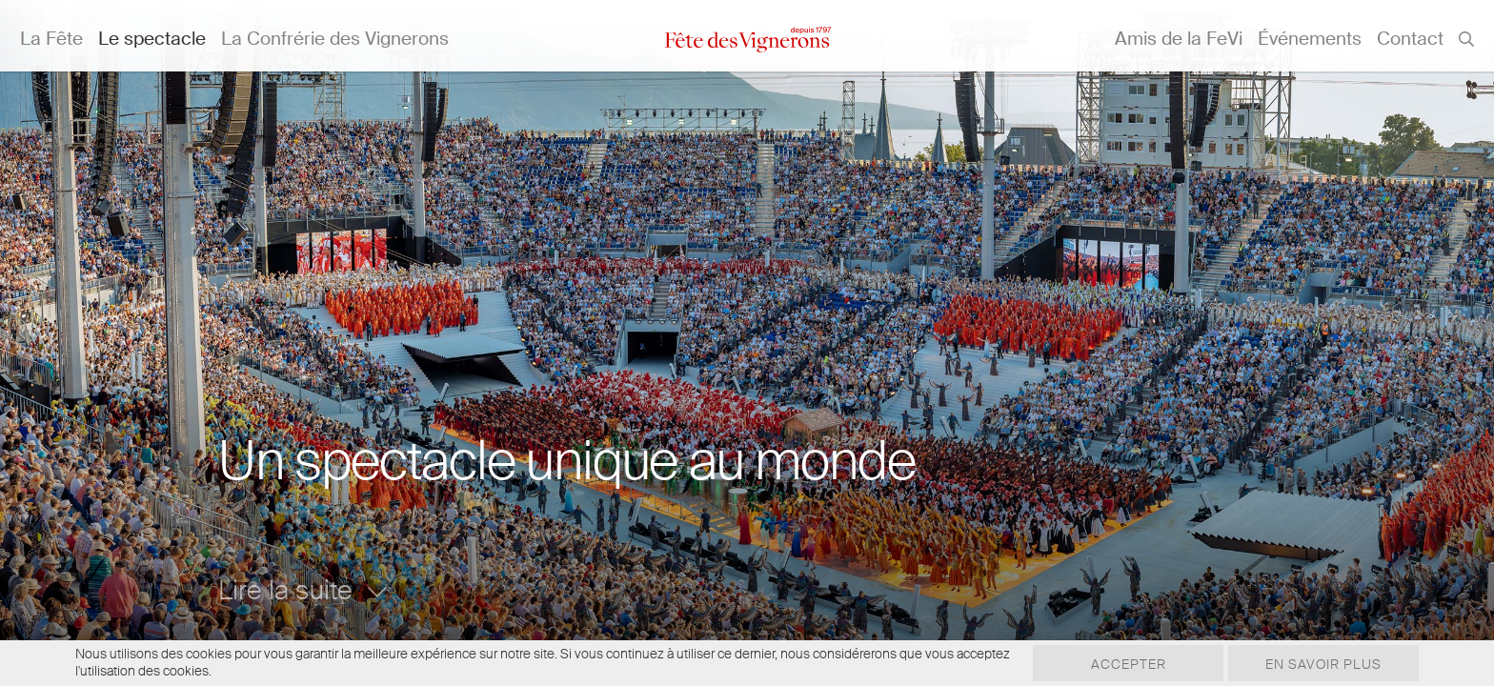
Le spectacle (152, 39)
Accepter (1128, 664)
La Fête (51, 39)
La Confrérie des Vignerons (335, 39)
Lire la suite (302, 590)
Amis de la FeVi (1178, 39)
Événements (1310, 38)
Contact (1410, 38)
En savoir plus (1323, 664)
